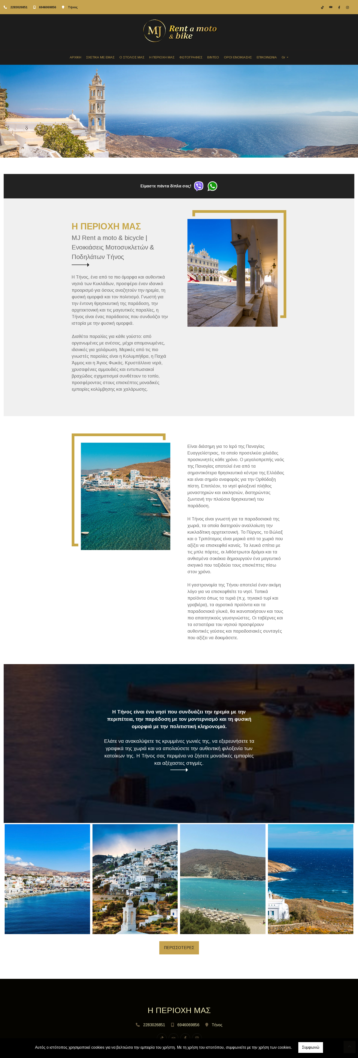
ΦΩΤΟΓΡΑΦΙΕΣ (190, 57)
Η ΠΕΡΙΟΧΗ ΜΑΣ (161, 57)
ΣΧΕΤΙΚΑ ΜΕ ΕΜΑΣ (100, 57)
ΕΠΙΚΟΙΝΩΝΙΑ (267, 57)
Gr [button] (284, 57)
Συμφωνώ (310, 1047)
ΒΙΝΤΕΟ (213, 57)
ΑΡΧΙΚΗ (75, 57)
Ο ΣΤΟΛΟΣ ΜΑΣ (131, 57)
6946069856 (47, 7)
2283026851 (18, 7)
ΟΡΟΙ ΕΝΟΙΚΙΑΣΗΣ (238, 57)
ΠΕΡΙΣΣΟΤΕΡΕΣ (179, 948)
